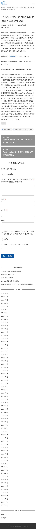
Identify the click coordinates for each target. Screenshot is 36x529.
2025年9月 (4, 319)
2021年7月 (4, 479)
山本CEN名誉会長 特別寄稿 (10, 281)
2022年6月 (4, 444)
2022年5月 (4, 447)
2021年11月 (5, 467)
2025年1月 (4, 345)
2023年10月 (5, 393)
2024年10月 (5, 354)
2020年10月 (5, 505)
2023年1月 (4, 422)
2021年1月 (4, 499)
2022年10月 (5, 431)
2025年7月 (4, 325)
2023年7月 (4, 402)
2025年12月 (5, 309)
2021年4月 (4, 489)
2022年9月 (4, 435)
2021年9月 (4, 473)
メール (4, 210)
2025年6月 (4, 329)
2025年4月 (4, 335)
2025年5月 (4, 332)
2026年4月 (4, 297)
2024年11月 (5, 351)
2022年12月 (5, 425)
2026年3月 (4, 300)
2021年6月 (4, 483)
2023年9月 (4, 396)
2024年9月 (4, 358)
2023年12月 (5, 386)
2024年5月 (4, 370)
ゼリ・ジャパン (7, 129)
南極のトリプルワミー (7, 274)
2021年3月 (4, 492)
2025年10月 (5, 316)
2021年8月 (4, 476)
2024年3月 (4, 377)
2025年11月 (5, 313)
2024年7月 (4, 364)
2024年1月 (4, 383)
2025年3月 (4, 338)
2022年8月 (4, 438)
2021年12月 (5, 463)
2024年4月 (4, 374)
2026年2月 (4, 303)
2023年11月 (5, 390)
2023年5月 (4, 409)
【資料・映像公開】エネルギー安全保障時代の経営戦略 (17, 284)
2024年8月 (4, 361)
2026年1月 (4, 306)
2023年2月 (4, 418)
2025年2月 (4, 342)
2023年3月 (4, 415)
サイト (3, 221)
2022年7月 (4, 441)
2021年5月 (4, 486)
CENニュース (5, 514)
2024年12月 (5, 348)
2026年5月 (4, 293)
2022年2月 (4, 457)
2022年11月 (5, 428)
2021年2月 (4, 496)
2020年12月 (5, 502)
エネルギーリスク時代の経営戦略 (11, 271)
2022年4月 (4, 451)
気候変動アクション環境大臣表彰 (23, 129)
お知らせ (6, 27)
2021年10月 (5, 470)
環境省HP (13, 56)
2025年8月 (4, 322)
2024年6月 (4, 367)
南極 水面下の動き (7, 278)
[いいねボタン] (3, 123)
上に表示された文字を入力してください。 (15, 244)
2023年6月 (4, 406)
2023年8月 (4, 399)
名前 (3, 199)
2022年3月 (4, 454)
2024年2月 (4, 380)
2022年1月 (4, 460)
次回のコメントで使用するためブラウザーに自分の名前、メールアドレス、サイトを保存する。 (18, 233)
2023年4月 (4, 412)
